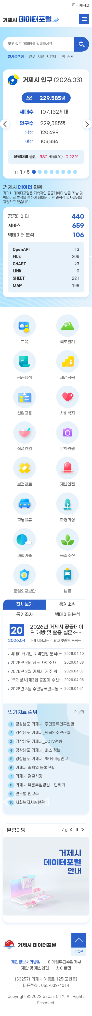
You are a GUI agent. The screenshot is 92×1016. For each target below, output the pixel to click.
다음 (87, 124)
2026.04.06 (47, 680)
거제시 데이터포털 (37, 945)
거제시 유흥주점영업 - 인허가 (36, 785)
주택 (61, 57)
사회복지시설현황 (26, 803)
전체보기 (24, 604)
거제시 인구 (52, 80)
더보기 (77, 712)
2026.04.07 (47, 672)
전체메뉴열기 (84, 19)
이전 (5, 124)
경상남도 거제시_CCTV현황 (35, 742)
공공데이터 (18, 216)
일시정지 (76, 829)
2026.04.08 (47, 663)
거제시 (31, 19)
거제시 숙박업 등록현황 (31, 768)
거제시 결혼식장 (25, 776)
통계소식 (67, 604)
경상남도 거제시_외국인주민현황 (39, 733)
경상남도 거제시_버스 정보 (34, 751)
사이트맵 (63, 968)
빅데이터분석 (67, 614)
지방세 (51, 57)
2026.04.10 (47, 654)
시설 (41, 57)
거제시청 (82, 5)
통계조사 (24, 614)
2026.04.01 (47, 689)
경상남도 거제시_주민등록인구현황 (41, 724)
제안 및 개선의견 (35, 968)
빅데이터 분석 (21, 235)
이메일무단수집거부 (64, 962)
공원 (70, 57)
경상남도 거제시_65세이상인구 (38, 759)
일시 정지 (16, 172)
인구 (32, 57)
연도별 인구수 (23, 794)
